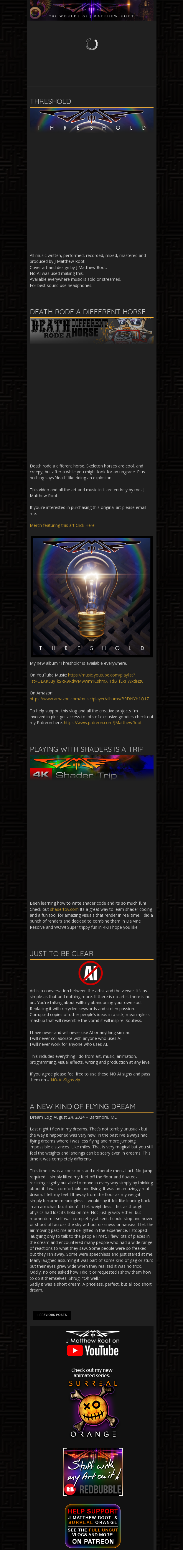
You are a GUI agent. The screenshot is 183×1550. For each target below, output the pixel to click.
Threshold (50, 101)
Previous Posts (52, 1315)
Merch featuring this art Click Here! (62, 525)
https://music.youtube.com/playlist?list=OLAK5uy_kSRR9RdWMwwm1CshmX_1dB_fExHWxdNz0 (87, 678)
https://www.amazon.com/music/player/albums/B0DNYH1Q (87, 698)
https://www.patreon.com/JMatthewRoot (103, 722)
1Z (146, 698)
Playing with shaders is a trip (87, 749)
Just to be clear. (62, 953)
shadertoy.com (64, 909)
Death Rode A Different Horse (88, 311)
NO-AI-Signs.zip (65, 1080)
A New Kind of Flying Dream (83, 1106)
